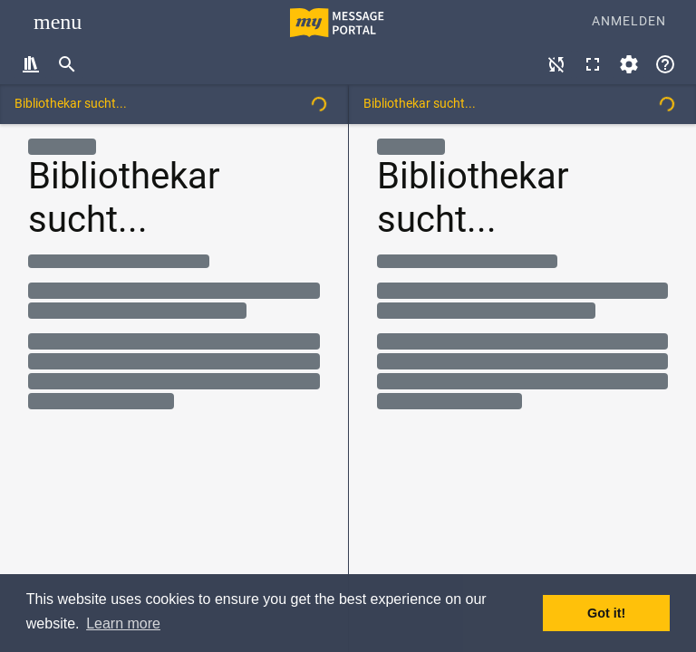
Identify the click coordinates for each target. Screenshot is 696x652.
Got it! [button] (606, 613)
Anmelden (629, 21)
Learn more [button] (123, 623)
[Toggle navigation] (57, 21)
